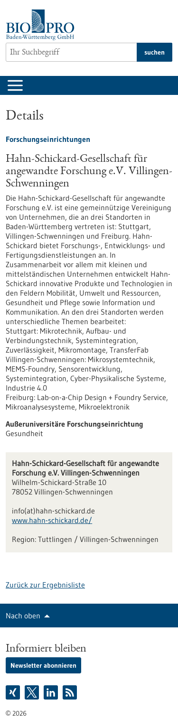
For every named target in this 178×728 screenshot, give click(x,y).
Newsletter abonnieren (43, 665)
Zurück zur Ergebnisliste (45, 584)
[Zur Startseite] (42, 24)
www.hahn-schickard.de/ (52, 520)
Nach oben (23, 615)
